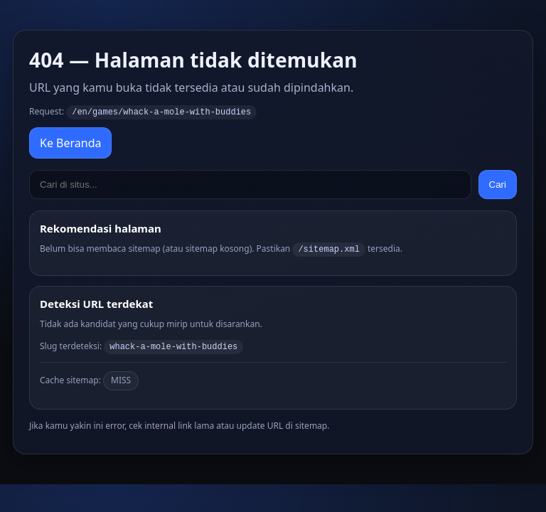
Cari (497, 183)
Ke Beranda (70, 142)
